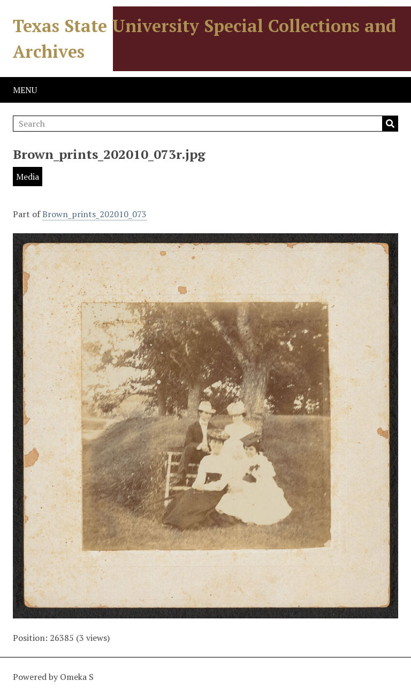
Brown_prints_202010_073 (94, 214)
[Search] (205, 124)
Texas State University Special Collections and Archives (204, 38)
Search (390, 124)
